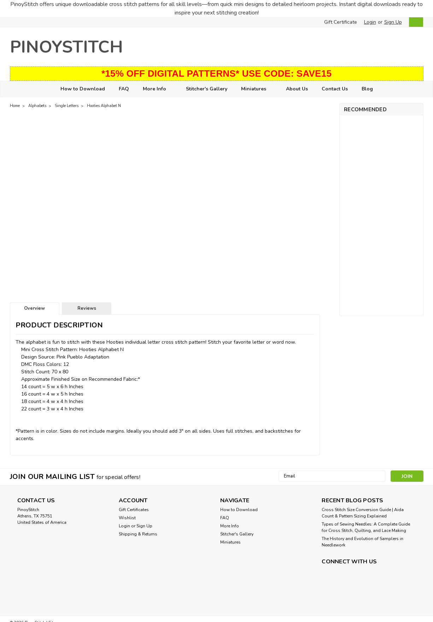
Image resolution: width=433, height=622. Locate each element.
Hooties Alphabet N (104, 105)
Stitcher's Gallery (206, 88)
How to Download (82, 88)
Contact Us (335, 88)
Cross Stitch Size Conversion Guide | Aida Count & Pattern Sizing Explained (363, 513)
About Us (297, 88)
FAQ (124, 88)
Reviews (86, 308)
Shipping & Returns (138, 534)
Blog (367, 88)
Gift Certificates (134, 510)
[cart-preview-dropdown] (414, 22)
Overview (34, 308)
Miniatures (256, 89)
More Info (157, 89)
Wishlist (127, 518)
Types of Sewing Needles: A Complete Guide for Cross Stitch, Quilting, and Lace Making (366, 527)
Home (15, 105)
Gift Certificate (340, 22)
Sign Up (393, 22)
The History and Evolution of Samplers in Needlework (362, 542)
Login (370, 22)
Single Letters (66, 105)
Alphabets (37, 105)
